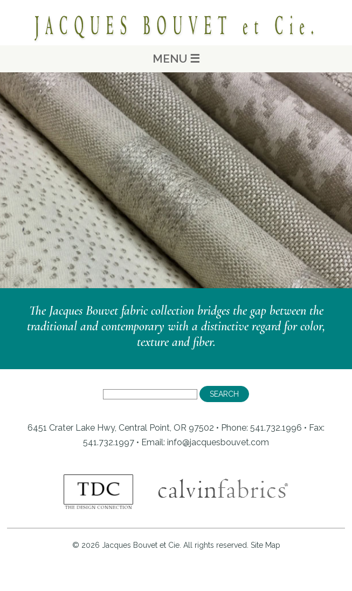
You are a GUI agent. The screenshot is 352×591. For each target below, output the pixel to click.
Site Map (265, 545)
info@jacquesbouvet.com (218, 442)
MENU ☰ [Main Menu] (176, 58)
